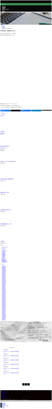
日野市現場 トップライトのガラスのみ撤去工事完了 (8, 161)
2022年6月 (4, 308)
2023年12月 (4, 291)
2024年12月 (4, 280)
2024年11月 (4, 281)
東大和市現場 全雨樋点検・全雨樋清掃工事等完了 (7, 178)
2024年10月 (4, 282)
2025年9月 (4, 272)
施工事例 (3, 393)
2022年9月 (4, 305)
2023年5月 (4, 298)
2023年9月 (4, 294)
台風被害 (3, 251)
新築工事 (3, 256)
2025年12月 (4, 269)
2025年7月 (4, 274)
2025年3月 (4, 277)
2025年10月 (4, 271)
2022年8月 (4, 306)
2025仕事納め (2, 241)
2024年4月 (4, 287)
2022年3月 (4, 311)
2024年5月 (4, 286)
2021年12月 (4, 314)
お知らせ (3, 395)
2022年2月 (4, 312)
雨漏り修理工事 (4, 261)
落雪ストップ (4, 258)
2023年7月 (4, 296)
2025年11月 (4, 270)
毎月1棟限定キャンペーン (6, 396)
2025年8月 (4, 273)
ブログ (3, 394)
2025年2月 (4, 278)
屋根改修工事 (4, 254)
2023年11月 (4, 292)
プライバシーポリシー (5, 397)
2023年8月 (4, 295)
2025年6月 (4, 275)
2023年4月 (4, 299)
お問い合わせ (3, 4)
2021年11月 (4, 315)
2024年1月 (4, 290)
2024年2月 (4, 289)
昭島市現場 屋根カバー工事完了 (4, 192)
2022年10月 (4, 304)
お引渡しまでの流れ (5, 392)
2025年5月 (4, 276)
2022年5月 (4, 309)
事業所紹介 (4, 391)
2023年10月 (4, 293)
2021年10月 (4, 316)
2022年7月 (4, 307)
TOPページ (4, 390)
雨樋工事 (3, 259)
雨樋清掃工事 (4, 260)
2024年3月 (4, 288)
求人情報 (3, 257)
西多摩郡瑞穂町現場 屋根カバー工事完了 (6, 223)
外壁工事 (3, 252)
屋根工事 (3, 253)
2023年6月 (4, 297)
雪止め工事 (4, 262)
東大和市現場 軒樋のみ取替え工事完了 (5, 209)
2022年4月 (4, 310)
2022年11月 (4, 303)
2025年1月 (4, 279)
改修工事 (3, 255)
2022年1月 (4, 313)
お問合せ (3, 398)
